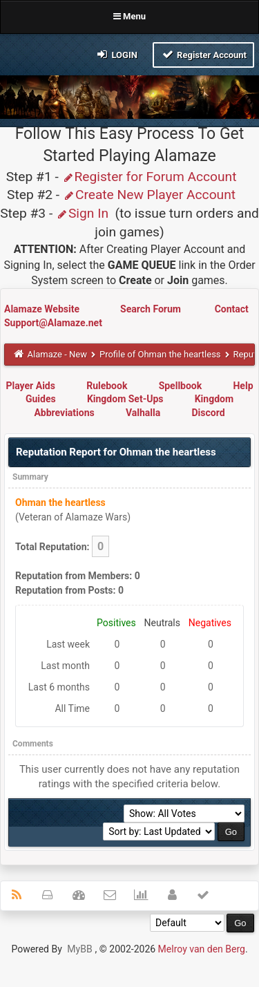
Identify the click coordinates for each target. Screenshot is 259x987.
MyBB (79, 949)
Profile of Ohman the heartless (160, 354)
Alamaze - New (57, 354)
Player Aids (30, 385)
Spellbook (180, 385)
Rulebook (106, 385)
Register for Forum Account (149, 177)
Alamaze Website (42, 308)
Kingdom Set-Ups (125, 398)
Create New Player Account (149, 195)
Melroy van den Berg (201, 949)
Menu (129, 16)
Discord (207, 412)
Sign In (82, 213)
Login (116, 54)
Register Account (203, 54)
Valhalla (143, 412)
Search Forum (151, 308)
